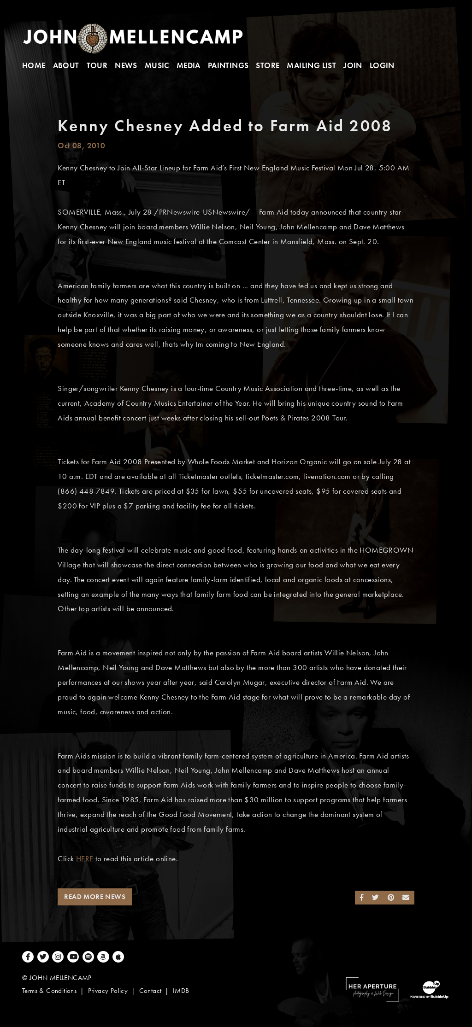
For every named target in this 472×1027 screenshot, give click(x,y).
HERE (85, 859)
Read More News (94, 896)
